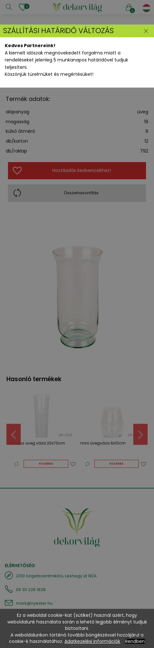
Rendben (135, 641)
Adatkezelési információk (92, 641)
